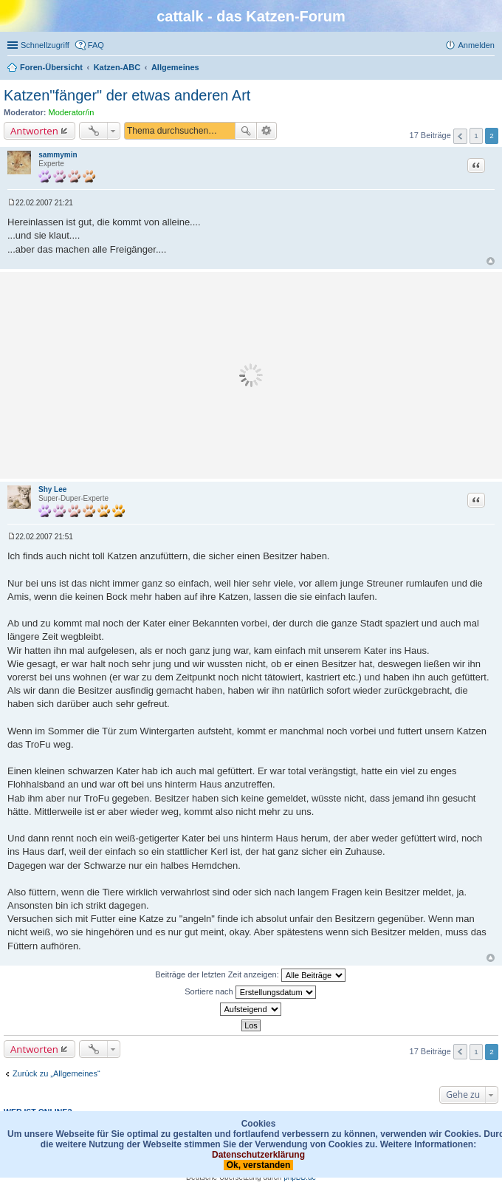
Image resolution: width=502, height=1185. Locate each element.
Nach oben (490, 261)
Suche (246, 131)
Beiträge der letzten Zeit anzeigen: (250, 975)
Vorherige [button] (460, 136)
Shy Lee (52, 489)
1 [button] (476, 136)
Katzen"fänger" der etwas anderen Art (127, 95)
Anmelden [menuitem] (476, 45)
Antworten (34, 130)
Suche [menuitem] (490, 69)
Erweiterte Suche (267, 131)
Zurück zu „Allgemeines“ (56, 1073)
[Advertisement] (251, 375)
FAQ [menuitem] (96, 45)
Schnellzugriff (45, 45)
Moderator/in (71, 112)
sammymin (57, 155)
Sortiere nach (250, 992)
